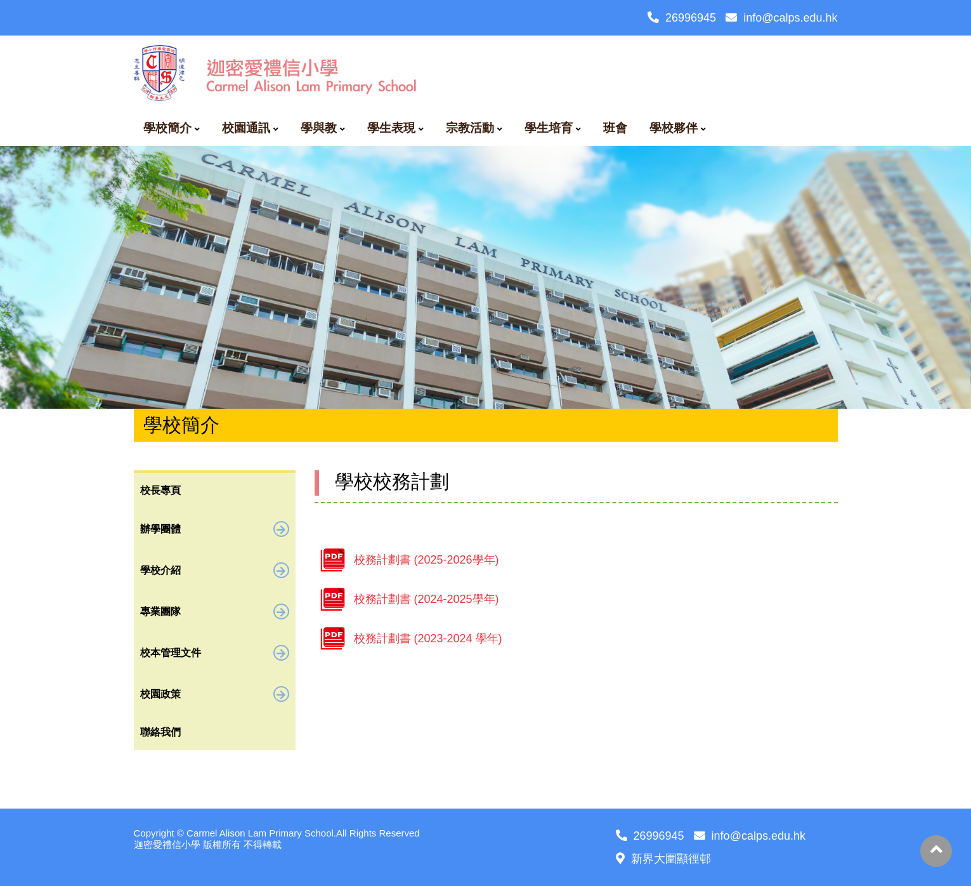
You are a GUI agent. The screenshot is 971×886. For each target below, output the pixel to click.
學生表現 (391, 128)
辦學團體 (214, 529)
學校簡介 (167, 128)
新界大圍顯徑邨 (663, 858)
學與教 (319, 128)
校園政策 (214, 694)
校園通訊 (246, 128)
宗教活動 (470, 128)
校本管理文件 (214, 653)
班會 (615, 128)
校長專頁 (160, 490)
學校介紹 (214, 570)
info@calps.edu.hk (781, 17)
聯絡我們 (160, 732)
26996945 (682, 17)
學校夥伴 (673, 128)
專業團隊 (214, 611)
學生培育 (549, 128)
